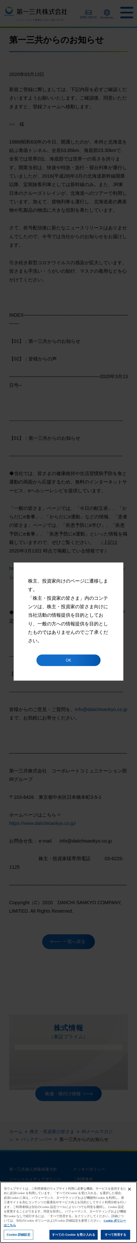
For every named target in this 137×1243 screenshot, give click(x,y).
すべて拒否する (115, 1234)
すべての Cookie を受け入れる (73, 1234)
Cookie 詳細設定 (18, 1234)
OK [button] (68, 660)
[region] (68, 1212)
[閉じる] (129, 1189)
